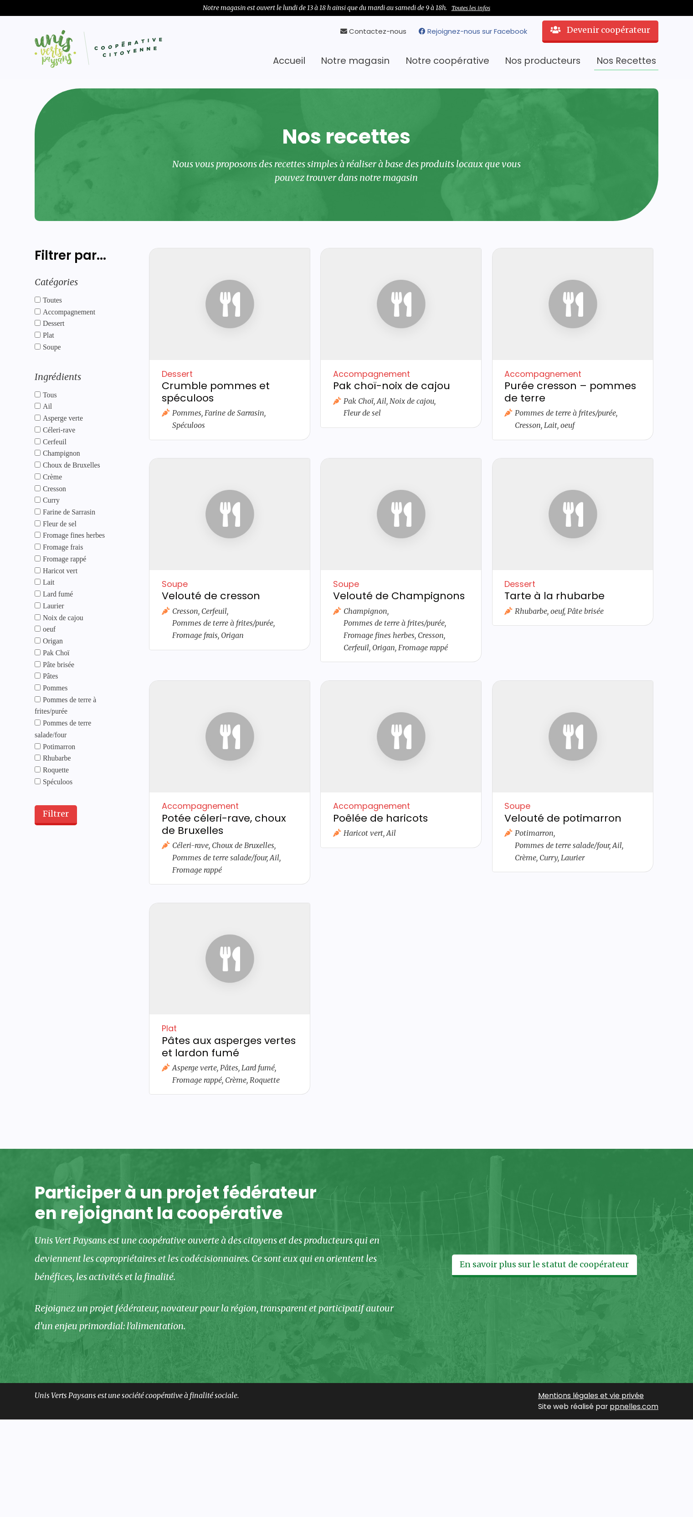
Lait (49, 582)
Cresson (54, 489)
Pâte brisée (58, 665)
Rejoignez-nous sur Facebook (473, 31)
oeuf (49, 629)
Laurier (53, 606)
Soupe (52, 347)
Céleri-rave (59, 430)
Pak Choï (56, 653)
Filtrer (56, 813)
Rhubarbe (57, 758)
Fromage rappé (64, 559)
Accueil (289, 60)
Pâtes (50, 676)
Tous (50, 395)
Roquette (56, 770)
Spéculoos (57, 782)
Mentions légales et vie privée (591, 1395)
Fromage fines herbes (74, 535)
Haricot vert (60, 571)
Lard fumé (58, 594)
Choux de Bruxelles (71, 465)
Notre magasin (355, 60)
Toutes (52, 300)
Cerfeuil (55, 442)
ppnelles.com (634, 1406)
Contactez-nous (373, 31)
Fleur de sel (60, 524)
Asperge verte (63, 418)
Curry (51, 500)
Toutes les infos (471, 8)
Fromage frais (63, 547)
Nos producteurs (542, 60)
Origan (53, 641)
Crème (52, 477)
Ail (47, 406)
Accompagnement (69, 312)
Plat (48, 335)
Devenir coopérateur (600, 30)
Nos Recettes (626, 60)
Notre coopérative (447, 60)
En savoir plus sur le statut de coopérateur (544, 1264)
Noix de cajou (63, 618)
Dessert (53, 323)
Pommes (55, 688)
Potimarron (59, 747)
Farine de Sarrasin (69, 512)
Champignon (61, 453)
